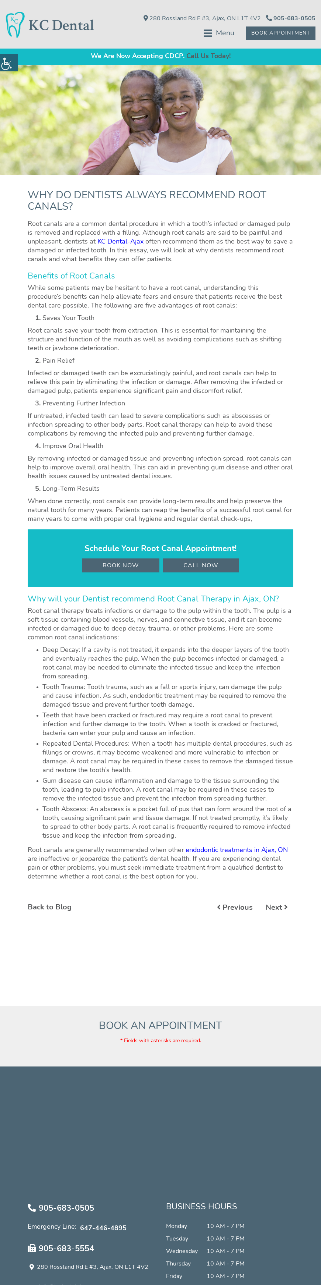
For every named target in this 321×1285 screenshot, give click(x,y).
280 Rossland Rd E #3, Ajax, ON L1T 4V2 (202, 18)
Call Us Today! (208, 58)
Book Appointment (279, 33)
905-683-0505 (290, 18)
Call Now (200, 567)
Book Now (121, 567)
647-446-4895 (103, 1230)
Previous (235, 909)
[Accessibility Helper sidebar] (9, 62)
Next (277, 909)
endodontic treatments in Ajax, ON (237, 851)
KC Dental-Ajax (120, 243)
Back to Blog (50, 908)
